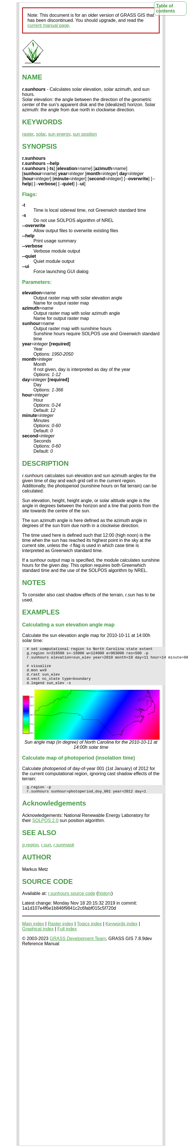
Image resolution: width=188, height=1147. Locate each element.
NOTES (34, 582)
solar (41, 134)
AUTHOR (36, 866)
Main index (33, 933)
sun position (85, 134)
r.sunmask (64, 854)
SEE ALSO (39, 842)
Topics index (89, 933)
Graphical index (38, 938)
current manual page (48, 25)
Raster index (60, 933)
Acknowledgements (54, 812)
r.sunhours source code (71, 902)
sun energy (59, 134)
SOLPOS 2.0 (45, 829)
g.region (30, 854)
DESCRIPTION (45, 463)
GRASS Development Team (78, 947)
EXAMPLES (41, 612)
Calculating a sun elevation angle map (68, 625)
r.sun (46, 854)
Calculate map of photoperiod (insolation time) (78, 765)
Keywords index (121, 933)
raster (27, 134)
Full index (67, 938)
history (104, 902)
